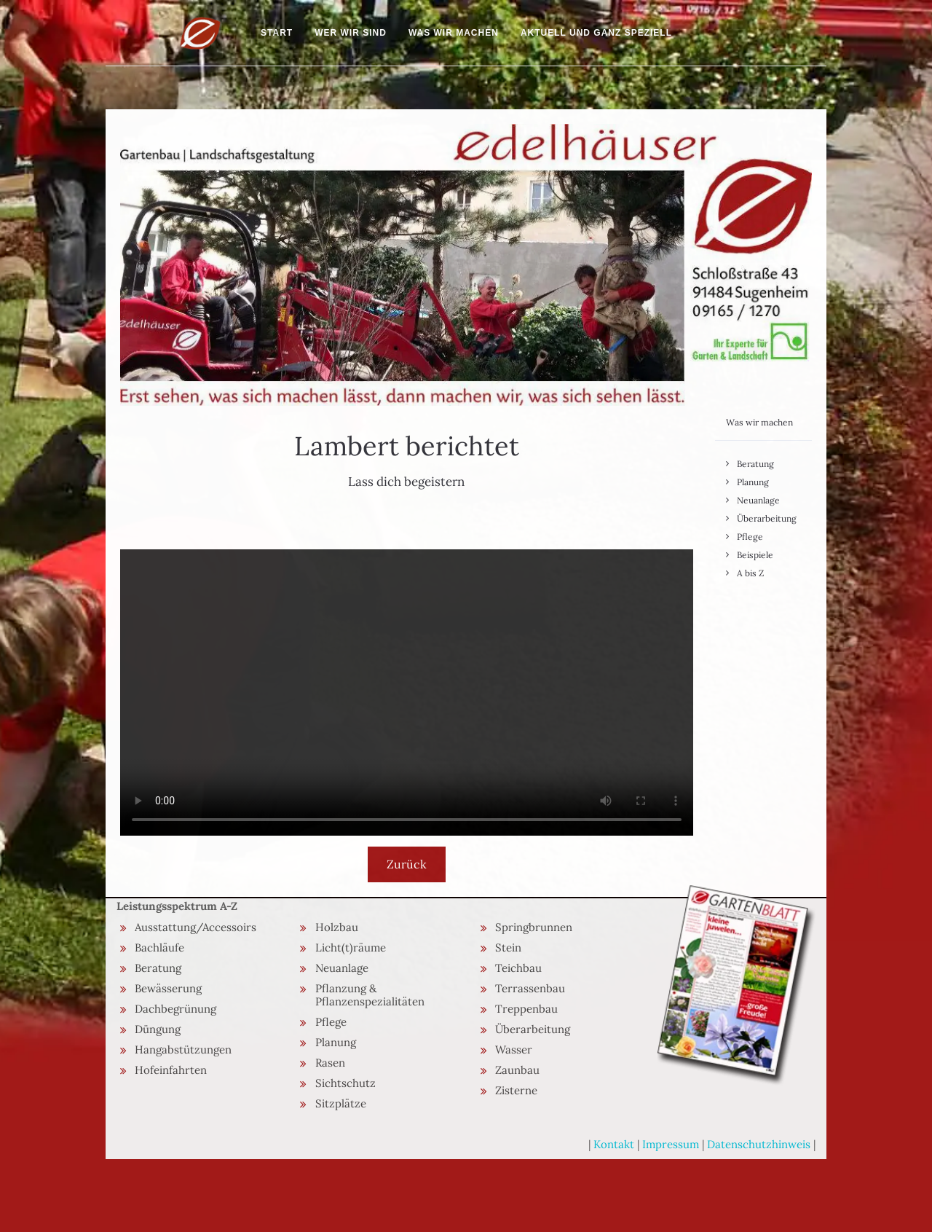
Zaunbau (517, 1070)
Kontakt (613, 1144)
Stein (508, 947)
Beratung (755, 463)
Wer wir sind (351, 33)
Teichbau (518, 968)
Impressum (670, 1144)
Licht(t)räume (350, 947)
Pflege (750, 536)
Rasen (330, 1063)
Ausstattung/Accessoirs (195, 927)
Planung (753, 481)
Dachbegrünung (175, 1009)
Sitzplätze (340, 1103)
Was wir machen (453, 33)
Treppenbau (526, 1009)
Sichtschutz (345, 1083)
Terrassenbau (530, 988)
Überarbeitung (767, 518)
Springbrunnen (533, 927)
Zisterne (516, 1090)
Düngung (158, 1029)
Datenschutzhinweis (758, 1144)
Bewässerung (168, 988)
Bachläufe (159, 947)
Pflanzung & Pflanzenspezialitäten (369, 994)
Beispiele (755, 554)
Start (277, 33)
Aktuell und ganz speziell (596, 33)
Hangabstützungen (183, 1049)
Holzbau (336, 927)
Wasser (513, 1049)
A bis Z (750, 573)
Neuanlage (758, 500)
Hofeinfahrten (171, 1070)
